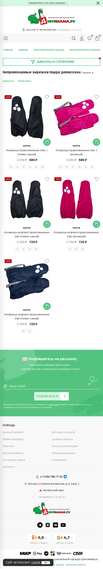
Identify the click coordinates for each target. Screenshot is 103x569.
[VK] (55, 525)
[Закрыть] (98, 3)
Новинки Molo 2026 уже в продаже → (48, 3)
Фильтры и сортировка (52, 62)
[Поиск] (74, 38)
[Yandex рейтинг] (39, 540)
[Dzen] (48, 525)
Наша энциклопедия (65, 446)
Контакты (9, 466)
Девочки (8, 81)
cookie (35, 562)
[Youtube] (63, 525)
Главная (10, 49)
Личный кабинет (13, 432)
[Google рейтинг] (64, 540)
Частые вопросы (13, 453)
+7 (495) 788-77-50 (51, 476)
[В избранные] (47, 97)
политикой (53, 405)
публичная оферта (76, 564)
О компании (59, 460)
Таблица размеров (63, 453)
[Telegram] (65, 477)
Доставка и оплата (63, 432)
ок (45, 562)
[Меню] (6, 38)
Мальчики (24, 81)
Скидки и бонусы (62, 439)
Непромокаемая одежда (50, 49)
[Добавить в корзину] (47, 142)
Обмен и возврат (13, 439)
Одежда (25, 49)
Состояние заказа (14, 460)
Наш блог (9, 446)
